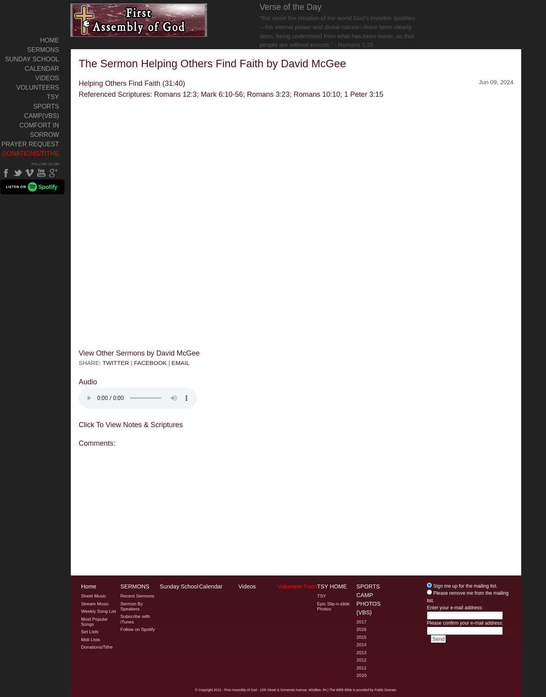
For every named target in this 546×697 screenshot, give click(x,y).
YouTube (41, 173)
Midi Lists (90, 639)
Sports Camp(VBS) (41, 111)
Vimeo (29, 173)
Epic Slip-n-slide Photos (333, 606)
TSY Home (332, 586)
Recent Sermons (137, 596)
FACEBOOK (150, 363)
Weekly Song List (98, 611)
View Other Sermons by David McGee (139, 353)
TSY (53, 97)
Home (49, 40)
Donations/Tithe (30, 153)
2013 (361, 652)
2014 (361, 644)
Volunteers (38, 87)
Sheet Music (93, 596)
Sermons (43, 49)
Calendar (42, 68)
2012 (361, 660)
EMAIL (181, 363)
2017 (361, 622)
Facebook (6, 173)
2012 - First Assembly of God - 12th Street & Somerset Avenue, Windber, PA (270, 690)
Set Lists (89, 631)
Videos (47, 78)
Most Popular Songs (94, 622)
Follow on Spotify (137, 629)
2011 (361, 668)
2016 (361, 629)
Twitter (18, 173)
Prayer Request (30, 144)
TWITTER (116, 363)
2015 (361, 637)
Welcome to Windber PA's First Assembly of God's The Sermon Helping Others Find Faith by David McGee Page (139, 20)
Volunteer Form (297, 586)
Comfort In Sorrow (39, 130)
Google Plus (53, 173)
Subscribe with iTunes (135, 619)
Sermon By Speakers (131, 606)
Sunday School (32, 59)
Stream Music (95, 603)
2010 (361, 675)
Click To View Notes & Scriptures (131, 424)
